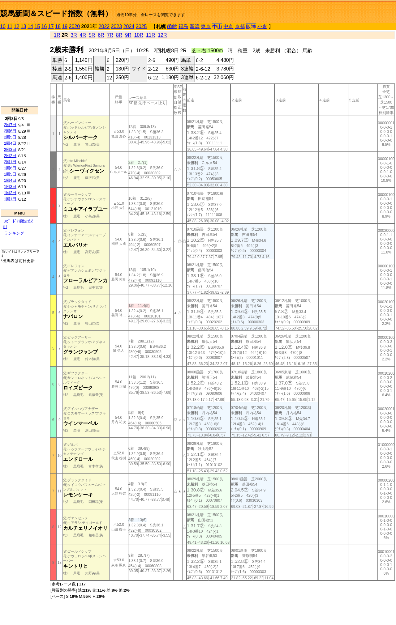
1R (57, 35)
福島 (183, 26)
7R (110, 35)
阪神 (251, 26)
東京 (206, 26)
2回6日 (10, 131)
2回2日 (10, 155)
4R (83, 35)
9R (128, 35)
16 (44, 26)
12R (162, 35)
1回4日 (10, 180)
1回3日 (10, 186)
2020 (74, 26)
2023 (116, 26)
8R (119, 35)
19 (64, 26)
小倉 (262, 26)
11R (150, 35)
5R (92, 35)
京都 (240, 26)
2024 (129, 26)
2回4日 (10, 143)
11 (9, 26)
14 (30, 26)
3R (74, 35)
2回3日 (10, 149)
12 (16, 26)
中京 (228, 26)
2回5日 (10, 137)
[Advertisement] (19, 68)
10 (3, 26)
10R (138, 35)
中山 (217, 26)
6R (101, 35)
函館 (172, 26)
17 (51, 26)
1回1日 (10, 199)
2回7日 (10, 124)
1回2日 (10, 192)
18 (58, 26)
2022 (104, 26)
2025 (141, 26)
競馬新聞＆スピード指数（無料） (56, 13)
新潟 (195, 26)
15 (37, 26)
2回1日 (10, 161)
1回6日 (10, 168)
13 (23, 26)
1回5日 (10, 174)
